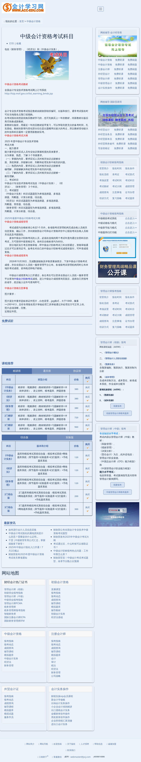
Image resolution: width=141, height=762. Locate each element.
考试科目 (129, 180)
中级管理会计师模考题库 (117, 492)
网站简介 (29, 743)
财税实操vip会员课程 (62, 696)
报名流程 (104, 174)
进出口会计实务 (59, 724)
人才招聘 (84, 743)
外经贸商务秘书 (106, 143)
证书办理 (129, 192)
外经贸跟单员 (105, 139)
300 (76, 509)
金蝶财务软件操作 (60, 713)
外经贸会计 (104, 73)
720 (76, 417)
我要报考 (117, 406)
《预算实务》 (110, 364)
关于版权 (70, 743)
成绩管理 (129, 186)
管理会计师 (104, 78)
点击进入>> (131, 218)
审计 (53, 662)
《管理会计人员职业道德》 (116, 358)
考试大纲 (117, 186)
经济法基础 (57, 617)
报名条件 (129, 168)
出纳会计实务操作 (60, 703)
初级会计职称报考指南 (112, 162)
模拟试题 (8, 713)
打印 (11, 43)
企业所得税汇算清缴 (61, 720)
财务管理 (8, 665)
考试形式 (129, 174)
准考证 (115, 174)
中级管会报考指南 (13, 599)
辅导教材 (55, 610)
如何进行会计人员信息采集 (22, 529)
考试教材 (104, 186)
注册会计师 (58, 634)
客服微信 (57, 756)
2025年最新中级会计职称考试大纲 (22, 218)
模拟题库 (55, 606)
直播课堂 (55, 589)
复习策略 (117, 198)
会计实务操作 (60, 689)
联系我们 (70, 750)
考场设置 (104, 180)
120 (76, 457)
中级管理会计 (105, 83)
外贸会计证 (11, 689)
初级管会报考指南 (13, 592)
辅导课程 (55, 603)
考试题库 (129, 198)
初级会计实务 (58, 613)
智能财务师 (10, 613)
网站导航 (43, 743)
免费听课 (119, 59)
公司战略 (55, 676)
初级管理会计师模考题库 (117, 413)
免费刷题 (132, 59)
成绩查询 (55, 599)
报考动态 (55, 596)
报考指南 (55, 592)
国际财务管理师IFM (14, 620)
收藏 (18, 43)
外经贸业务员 (105, 134)
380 (76, 389)
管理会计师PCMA (13, 603)
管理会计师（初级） (14, 589)
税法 (53, 665)
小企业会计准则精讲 (61, 706)
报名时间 (117, 168)
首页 (21, 21)
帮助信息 (98, 743)
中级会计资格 (33, 21)
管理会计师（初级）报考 (113, 342)
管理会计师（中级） (14, 596)
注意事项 (117, 192)
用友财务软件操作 (60, 717)
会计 (53, 658)
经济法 (7, 662)
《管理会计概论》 (112, 352)
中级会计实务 (11, 658)
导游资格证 (104, 148)
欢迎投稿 (57, 743)
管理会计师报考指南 (110, 291)
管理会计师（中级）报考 (113, 428)
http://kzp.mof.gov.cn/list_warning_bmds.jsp (29, 93)
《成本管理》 (110, 377)
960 (76, 426)
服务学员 (8, 717)
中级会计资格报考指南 (112, 213)
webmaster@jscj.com (80, 756)
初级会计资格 (60, 582)
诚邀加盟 (111, 743)
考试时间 (117, 180)
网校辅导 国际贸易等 (111, 101)
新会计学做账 (58, 699)
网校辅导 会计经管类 (111, 32)
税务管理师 (10, 606)
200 (76, 496)
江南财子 (42, 756)
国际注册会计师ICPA (15, 617)
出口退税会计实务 (60, 710)
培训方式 (104, 198)
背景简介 (104, 168)
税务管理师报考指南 (14, 610)
